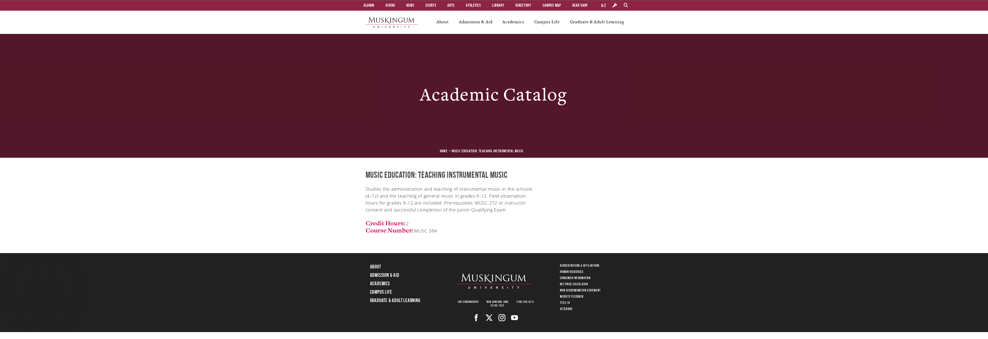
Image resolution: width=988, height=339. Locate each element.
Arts (450, 5)
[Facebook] (476, 317)
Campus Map (552, 5)
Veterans (566, 309)
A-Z (603, 5)
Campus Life (547, 22)
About (442, 22)
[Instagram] (502, 317)
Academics (513, 22)
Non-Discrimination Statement (580, 290)
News (410, 5)
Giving (390, 5)
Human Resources (571, 272)
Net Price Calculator (574, 284)
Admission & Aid (476, 22)
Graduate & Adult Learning (597, 22)
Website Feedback (572, 296)
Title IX (565, 303)
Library (498, 5)
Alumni (369, 5)
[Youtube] (514, 317)
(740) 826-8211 (525, 301)
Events (431, 5)
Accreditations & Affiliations (579, 265)
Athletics (473, 5)
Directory (523, 5)
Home (444, 151)
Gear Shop (580, 5)
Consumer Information (575, 278)
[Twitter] (489, 317)
